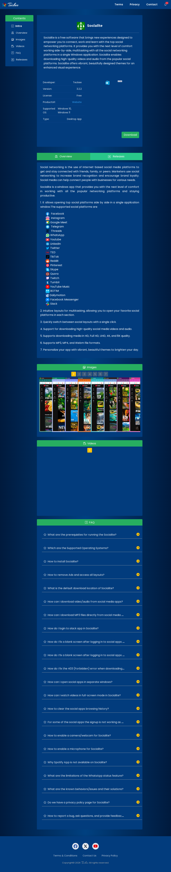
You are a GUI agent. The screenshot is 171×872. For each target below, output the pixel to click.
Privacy (135, 4)
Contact (151, 4)
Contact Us (89, 855)
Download (130, 135)
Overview (19, 32)
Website (77, 102)
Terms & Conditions (65, 855)
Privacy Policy (110, 855)
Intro (16, 26)
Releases (19, 59)
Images (18, 39)
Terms (119, 4)
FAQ (16, 53)
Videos (17, 46)
